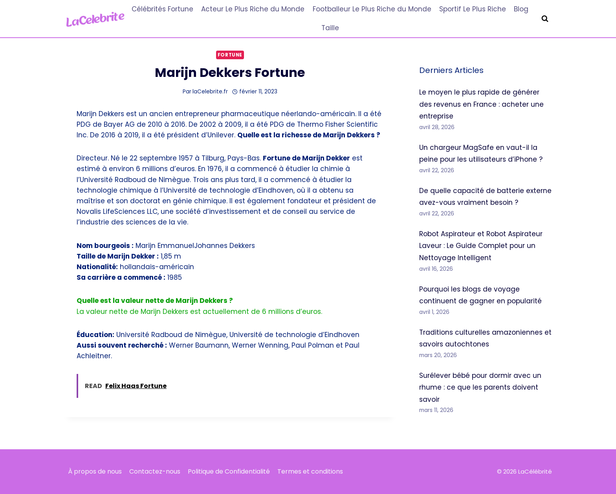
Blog (521, 9)
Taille (330, 28)
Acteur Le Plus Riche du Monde (252, 9)
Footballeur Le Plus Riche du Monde (372, 9)
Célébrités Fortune (162, 9)
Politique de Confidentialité (229, 471)
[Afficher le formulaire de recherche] (545, 19)
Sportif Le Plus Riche (472, 9)
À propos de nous (95, 471)
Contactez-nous (154, 471)
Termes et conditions (310, 471)
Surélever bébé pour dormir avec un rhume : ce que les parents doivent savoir (480, 387)
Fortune (230, 55)
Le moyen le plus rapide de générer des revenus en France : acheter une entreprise (481, 104)
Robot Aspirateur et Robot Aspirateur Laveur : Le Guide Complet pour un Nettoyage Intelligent (481, 245)
